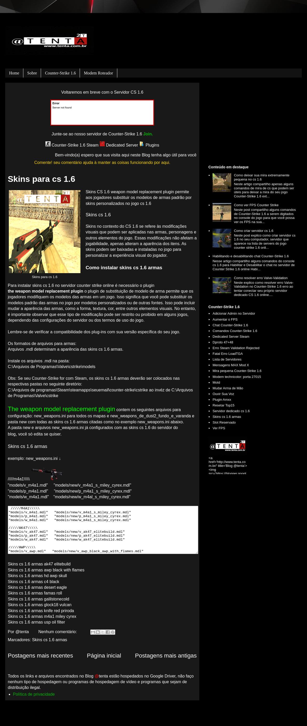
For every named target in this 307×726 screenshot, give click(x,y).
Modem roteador (98, 73)
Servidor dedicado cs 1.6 (231, 411)
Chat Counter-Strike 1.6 (230, 325)
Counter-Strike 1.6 (60, 73)
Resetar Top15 (223, 405)
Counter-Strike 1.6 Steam (72, 145)
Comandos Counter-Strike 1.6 (235, 331)
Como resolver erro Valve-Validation (261, 278)
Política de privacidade (34, 694)
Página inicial (104, 655)
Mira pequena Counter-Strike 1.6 (237, 371)
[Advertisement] (253, 123)
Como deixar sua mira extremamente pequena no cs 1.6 (261, 177)
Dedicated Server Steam (231, 336)
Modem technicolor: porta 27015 (237, 377)
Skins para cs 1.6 (41, 179)
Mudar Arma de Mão (228, 388)
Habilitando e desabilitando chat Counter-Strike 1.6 (251, 256)
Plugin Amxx (222, 400)
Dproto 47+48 (223, 342)
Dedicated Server (119, 145)
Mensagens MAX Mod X (231, 365)
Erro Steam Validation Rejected (236, 348)
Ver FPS (219, 428)
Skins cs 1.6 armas (49, 640)
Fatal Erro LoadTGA (228, 354)
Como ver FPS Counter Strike (256, 205)
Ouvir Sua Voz (223, 394)
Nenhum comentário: (58, 632)
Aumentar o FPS (225, 319)
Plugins (149, 145)
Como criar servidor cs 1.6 (253, 231)
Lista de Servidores (227, 359)
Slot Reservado (224, 422)
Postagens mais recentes (40, 655)
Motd (216, 382)
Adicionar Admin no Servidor (234, 313)
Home (14, 73)
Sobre (32, 73)
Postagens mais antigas (166, 655)
